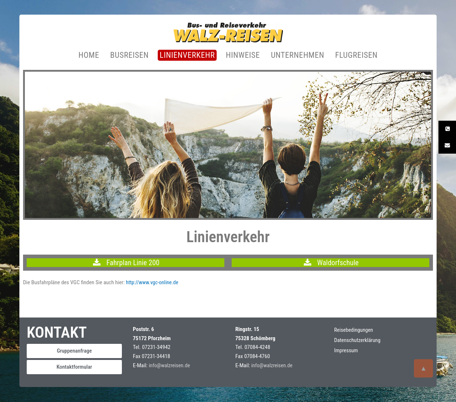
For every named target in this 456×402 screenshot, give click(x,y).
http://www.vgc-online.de (153, 282)
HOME (88, 55)
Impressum (346, 350)
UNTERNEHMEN (297, 55)
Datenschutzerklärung (357, 340)
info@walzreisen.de (170, 365)
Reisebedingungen (354, 330)
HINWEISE (243, 55)
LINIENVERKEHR (187, 55)
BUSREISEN (129, 55)
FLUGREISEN (356, 55)
